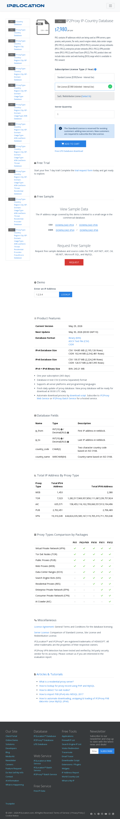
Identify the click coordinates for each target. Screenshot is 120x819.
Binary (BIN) (75, 337)
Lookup (65, 294)
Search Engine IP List (71, 744)
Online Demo (12, 740)
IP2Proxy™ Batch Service (45, 774)
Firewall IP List (68, 740)
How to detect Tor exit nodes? (54, 690)
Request (74, 262)
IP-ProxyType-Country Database (20, 33)
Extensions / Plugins (71, 764)
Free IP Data (39, 790)
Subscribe (106, 751)
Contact (9, 776)
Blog (8, 752)
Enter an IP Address (45, 288)
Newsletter (11, 760)
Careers (9, 764)
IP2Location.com (26, 812)
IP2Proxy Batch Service (64, 398)
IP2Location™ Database (45, 736)
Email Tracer (67, 756)
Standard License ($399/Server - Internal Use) (75, 77)
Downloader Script (70, 760)
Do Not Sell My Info (14, 772)
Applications (67, 736)
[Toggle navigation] (110, 5)
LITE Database (40, 744)
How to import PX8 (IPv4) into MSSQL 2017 (61, 694)
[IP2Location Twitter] (95, 813)
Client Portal (11, 736)
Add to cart (71, 143)
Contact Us (86, 96)
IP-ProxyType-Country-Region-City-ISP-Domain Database (20, 74)
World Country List (70, 776)
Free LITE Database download (69, 151)
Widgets (66, 768)
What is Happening (15, 784)
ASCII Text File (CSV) (79, 341)
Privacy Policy (77, 812)
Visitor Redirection (70, 748)
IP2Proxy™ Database (43, 740)
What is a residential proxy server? (56, 681)
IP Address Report (70, 772)
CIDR (71, 344)
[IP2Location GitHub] (102, 813)
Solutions (10, 744)
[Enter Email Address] (94, 751)
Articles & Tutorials (50, 674)
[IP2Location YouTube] (106, 813)
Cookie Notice (12, 815)
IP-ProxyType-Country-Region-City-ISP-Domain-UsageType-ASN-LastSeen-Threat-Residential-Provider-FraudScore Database (20, 244)
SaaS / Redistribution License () (74, 96)
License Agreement (44, 626)
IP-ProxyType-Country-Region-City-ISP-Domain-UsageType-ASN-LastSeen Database (20, 132)
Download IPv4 (64, 224)
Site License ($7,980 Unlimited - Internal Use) (75, 86)
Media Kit (10, 756)
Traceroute (67, 752)
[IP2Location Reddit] (98, 813)
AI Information (12, 780)
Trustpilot (10, 803)
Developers (11, 748)
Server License (41, 632)
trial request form (83, 170)
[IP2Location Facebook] (91, 813)
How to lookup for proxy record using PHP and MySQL (67, 685)
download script (78, 395)
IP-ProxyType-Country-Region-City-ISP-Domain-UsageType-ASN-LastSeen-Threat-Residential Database (20, 182)
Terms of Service (61, 812)
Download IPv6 (88, 224)
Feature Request (13, 768)
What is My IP (68, 780)
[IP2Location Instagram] (109, 813)
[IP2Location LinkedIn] (113, 813)
